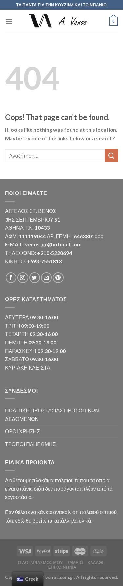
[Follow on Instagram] (22, 277)
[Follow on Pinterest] (58, 277)
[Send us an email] (46, 277)
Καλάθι (95, 562)
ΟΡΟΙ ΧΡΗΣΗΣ (22, 431)
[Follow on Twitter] (34, 277)
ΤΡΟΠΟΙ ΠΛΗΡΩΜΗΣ (30, 444)
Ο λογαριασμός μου (40, 562)
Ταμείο (75, 562)
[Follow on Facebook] (11, 277)
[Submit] (111, 155)
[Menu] (9, 21)
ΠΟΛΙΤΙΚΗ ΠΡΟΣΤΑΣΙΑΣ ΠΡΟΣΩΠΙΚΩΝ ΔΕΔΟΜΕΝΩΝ (52, 414)
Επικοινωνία (62, 567)
